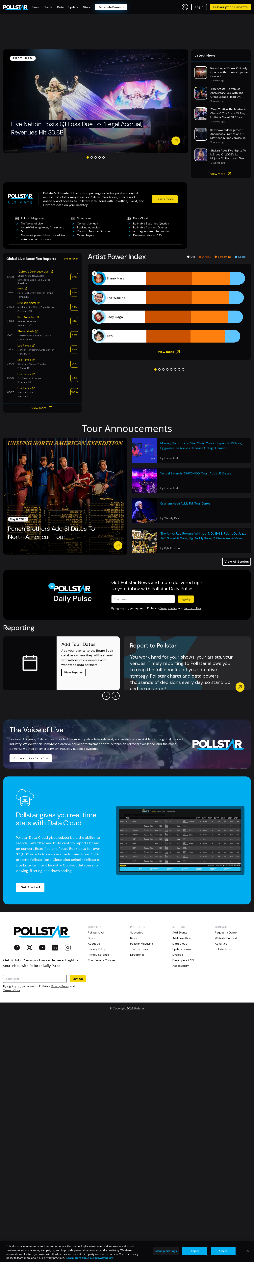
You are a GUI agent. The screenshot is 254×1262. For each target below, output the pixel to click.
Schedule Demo (111, 7)
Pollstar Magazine (141, 943)
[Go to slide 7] (179, 369)
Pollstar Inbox (224, 949)
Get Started (30, 887)
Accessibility (180, 966)
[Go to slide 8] (183, 369)
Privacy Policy (168, 608)
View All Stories (236, 562)
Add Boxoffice (181, 938)
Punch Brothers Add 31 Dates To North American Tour (51, 533)
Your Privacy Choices (101, 960)
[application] (169, 307)
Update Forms (181, 949)
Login (199, 7)
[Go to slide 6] (175, 369)
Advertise (221, 943)
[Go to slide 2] (91, 157)
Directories (137, 954)
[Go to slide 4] (99, 157)
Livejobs (177, 954)
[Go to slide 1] (88, 157)
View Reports (73, 672)
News (133, 938)
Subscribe (136, 932)
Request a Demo (226, 932)
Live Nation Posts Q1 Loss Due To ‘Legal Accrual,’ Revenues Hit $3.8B (77, 128)
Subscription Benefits (230, 7)
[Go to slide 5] (103, 157)
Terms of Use (192, 608)
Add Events (179, 932)
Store (91, 938)
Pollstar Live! (96, 932)
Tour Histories (139, 949)
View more (221, 174)
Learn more (165, 199)
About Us (94, 943)
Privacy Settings (98, 954)
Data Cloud (179, 943)
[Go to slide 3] (95, 157)
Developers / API (183, 960)
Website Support (226, 938)
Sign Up (186, 599)
